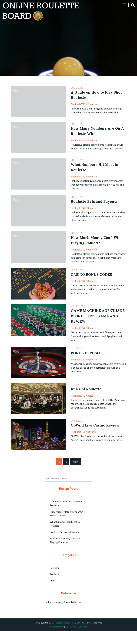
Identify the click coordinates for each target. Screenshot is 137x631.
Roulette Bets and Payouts (64, 531)
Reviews (91, 431)
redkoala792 (78, 104)
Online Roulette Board (68, 622)
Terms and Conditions (77, 626)
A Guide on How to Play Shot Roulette (66, 503)
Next (75, 461)
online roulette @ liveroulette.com (63, 602)
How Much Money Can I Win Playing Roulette (65, 540)
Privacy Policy (56, 626)
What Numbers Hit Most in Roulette (65, 523)
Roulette (92, 104)
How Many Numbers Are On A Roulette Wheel (66, 513)
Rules (90, 395)
